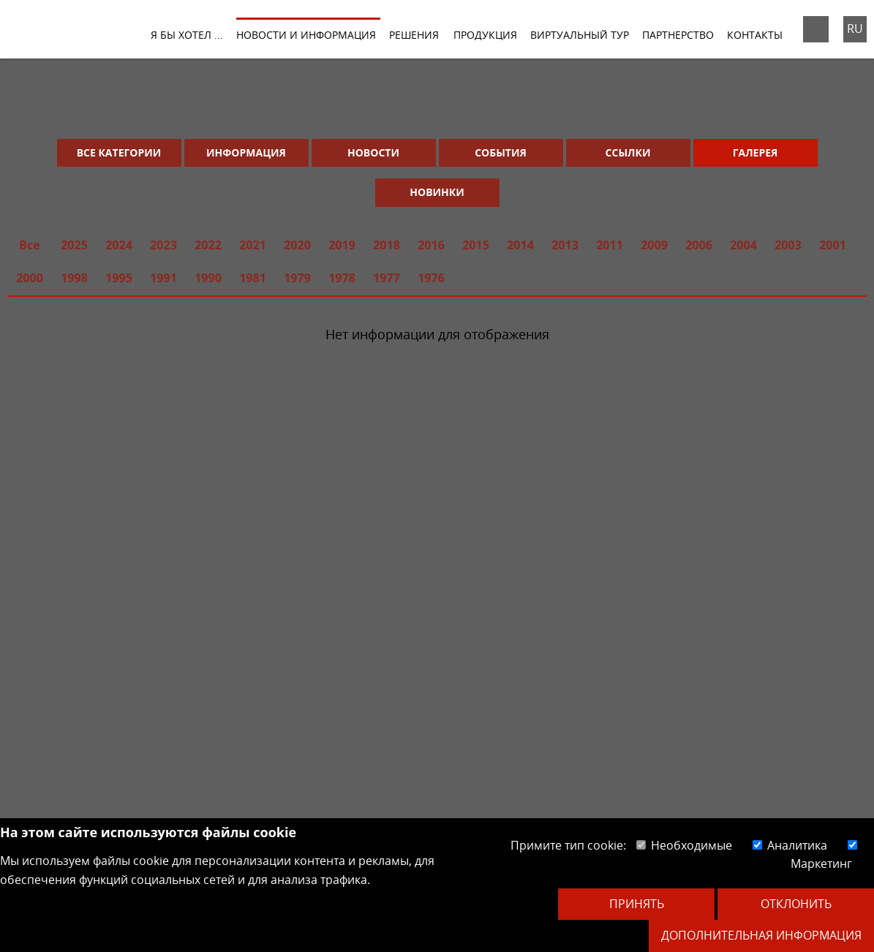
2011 (609, 245)
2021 (252, 245)
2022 (208, 245)
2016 (431, 245)
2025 (74, 245)
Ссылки (628, 152)
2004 (743, 245)
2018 (386, 245)
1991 (163, 278)
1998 (74, 278)
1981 (252, 278)
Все (29, 245)
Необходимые (684, 845)
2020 (297, 245)
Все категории (119, 152)
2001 (832, 245)
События (501, 152)
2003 (788, 245)
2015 (475, 245)
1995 (118, 278)
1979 (297, 278)
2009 (654, 245)
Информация (246, 152)
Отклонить (796, 904)
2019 (341, 245)
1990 (208, 278)
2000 (29, 278)
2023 (163, 245)
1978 (341, 278)
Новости (373, 152)
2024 (118, 245)
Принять (636, 904)
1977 (386, 278)
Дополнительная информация (761, 935)
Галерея (755, 152)
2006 (698, 245)
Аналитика (790, 845)
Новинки (437, 192)
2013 (565, 245)
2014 (520, 245)
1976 (431, 278)
